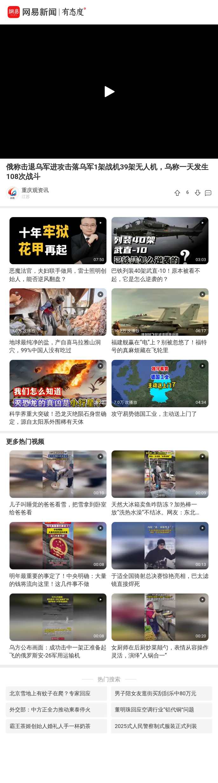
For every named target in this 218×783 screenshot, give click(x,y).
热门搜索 (109, 679)
